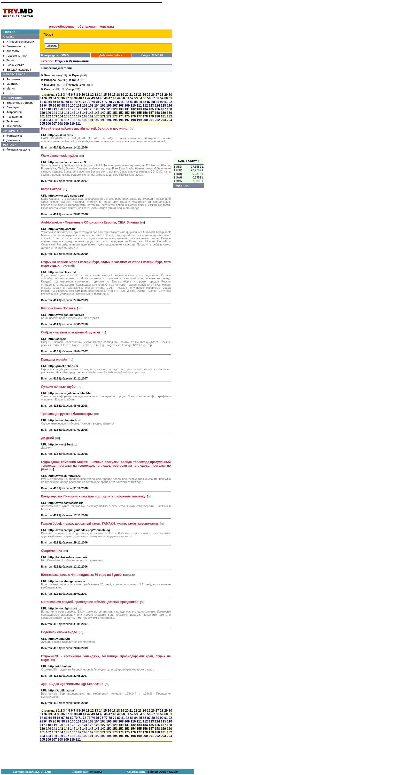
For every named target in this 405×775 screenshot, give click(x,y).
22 (135, 94)
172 (109, 116)
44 (97, 98)
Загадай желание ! (18, 69)
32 (46, 98)
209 (66, 123)
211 (78, 123)
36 (63, 98)
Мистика (12, 83)
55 (144, 98)
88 (153, 102)
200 (145, 120)
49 (118, 98)
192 (96, 120)
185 (54, 120)
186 (60, 120)
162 (48, 116)
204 (169, 120)
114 (157, 105)
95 (50, 105)
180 (157, 116)
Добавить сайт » (110, 55)
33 (50, 98)
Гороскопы (13, 55)
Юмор (69, 89)
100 (72, 105)
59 (161, 98)
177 (139, 116)
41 (84, 98)
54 (140, 98)
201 (151, 120)
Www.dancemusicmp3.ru (59, 156)
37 (67, 98)
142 (60, 113)
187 (66, 120)
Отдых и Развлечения (72, 61)
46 (105, 98)
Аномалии (13, 79)
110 (133, 105)
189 (78, 120)
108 (121, 105)
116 (169, 105)
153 (127, 113)
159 (163, 113)
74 (93, 102)
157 (151, 113)
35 (58, 98)
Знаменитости (15, 46)
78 (110, 102)
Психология (14, 116)
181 (163, 116)
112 (145, 105)
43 (93, 98)
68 (67, 102)
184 (48, 120)
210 (72, 123)
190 (84, 120)
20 (126, 94)
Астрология (14, 112)
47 (110, 98)
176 (133, 116)
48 (114, 98)
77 (105, 102)
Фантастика (14, 135)
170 (96, 116)
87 (149, 102)
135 (151, 109)
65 (54, 102)
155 (139, 113)
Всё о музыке (15, 64)
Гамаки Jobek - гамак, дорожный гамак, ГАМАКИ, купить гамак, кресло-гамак (99, 523)
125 (90, 109)
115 (163, 105)
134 (145, 109)
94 (46, 105)
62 (41, 102)
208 (60, 123)
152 (120, 113)
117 (42, 109)
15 (105, 94)
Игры (76, 75)
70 (75, 102)
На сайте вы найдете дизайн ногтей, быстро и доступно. (84, 128)
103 (91, 105)
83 (131, 102)
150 (109, 113)
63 (46, 102)
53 (136, 98)
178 (145, 116)
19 (122, 94)
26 (152, 94)
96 (54, 105)
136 (157, 109)
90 (161, 102)
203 (163, 120)
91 (166, 102)
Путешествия (75, 84)
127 (102, 109)
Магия (10, 88)
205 (42, 123)
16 (109, 94)
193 (102, 120)
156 (145, 113)
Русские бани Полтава (58, 308)
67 (63, 102)
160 (169, 113)
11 (87, 94)
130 (120, 109)
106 (109, 105)
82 (127, 102)
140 (48, 113)
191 (90, 120)
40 (80, 98)
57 (153, 98)
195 (115, 120)
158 (157, 113)
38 (71, 98)
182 (169, 116)
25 (148, 94)
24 (144, 94)
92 (170, 102)
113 (151, 105)
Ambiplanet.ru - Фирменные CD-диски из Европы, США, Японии (90, 222)
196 (120, 120)
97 (58, 105)
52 (131, 98)
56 (149, 98)
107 (115, 105)
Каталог (47, 61)
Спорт (48, 89)
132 (133, 109)
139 (42, 113)
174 (120, 116)
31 (41, 98)
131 (127, 109)
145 (78, 113)
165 (66, 116)
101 (78, 105)
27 (157, 94)
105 (102, 105)
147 (90, 113)
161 (42, 116)
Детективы (13, 140)
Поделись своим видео (59, 632)
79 (114, 102)
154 (133, 113)
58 (157, 98)
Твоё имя (12, 121)
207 (54, 123)
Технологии (13, 126)
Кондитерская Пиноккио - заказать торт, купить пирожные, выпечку (93, 496)
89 (157, 102)
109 (127, 105)
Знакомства (52, 75)
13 (96, 94)
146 (84, 113)
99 (67, 105)
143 (66, 113)
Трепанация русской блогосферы (67, 414)
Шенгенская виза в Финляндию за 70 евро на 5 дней (81, 575)
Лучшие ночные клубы (58, 387)
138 (169, 109)
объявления (86, 26)
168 (84, 116)
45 (101, 98)
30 (170, 94)
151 (115, 113)
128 (109, 109)
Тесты (10, 60)
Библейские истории (20, 102)
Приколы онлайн (54, 359)
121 (66, 109)
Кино (75, 79)
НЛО (9, 93)
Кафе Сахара (51, 189)
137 (163, 109)
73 (88, 102)
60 (166, 98)
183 (42, 120)
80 (118, 102)
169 (90, 116)
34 (54, 98)
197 (127, 120)
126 (96, 109)
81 (123, 102)
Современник (51, 551)
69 (71, 102)
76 (101, 102)
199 (139, 120)
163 (54, 116)
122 (72, 109)
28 (161, 94)
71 (80, 102)
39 (75, 98)
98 (63, 105)
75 (97, 102)
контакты (107, 26)
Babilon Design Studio (162, 771)
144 (72, 113)
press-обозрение (61, 26)
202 (157, 120)
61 (170, 98)
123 (78, 109)
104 (96, 105)
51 (127, 98)
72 (84, 102)
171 (102, 116)
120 (60, 109)
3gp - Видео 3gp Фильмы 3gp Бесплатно (72, 684)
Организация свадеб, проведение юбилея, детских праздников (89, 602)
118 (48, 109)
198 (133, 120)
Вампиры (12, 107)
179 (151, 116)
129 (115, 109)
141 (54, 113)
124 (84, 109)
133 (139, 109)
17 (113, 94)
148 (96, 113)
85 (140, 102)
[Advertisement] (188, 80)
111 (139, 105)
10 (83, 94)
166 (72, 116)
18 (118, 94)
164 (60, 116)
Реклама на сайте (18, 149)
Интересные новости (20, 41)
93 (41, 105)
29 (166, 94)
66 (58, 102)
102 (84, 105)
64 (50, 102)
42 (88, 98)
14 (100, 94)
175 (127, 116)
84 (136, 102)
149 (102, 113)
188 (72, 120)
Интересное (52, 79)
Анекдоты (12, 51)
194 (109, 120)
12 (92, 94)
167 (78, 116)
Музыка (49, 84)
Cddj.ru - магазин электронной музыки (70, 332)
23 (140, 94)
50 (123, 98)
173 (115, 116)
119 (54, 109)
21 (131, 94)
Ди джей (47, 438)
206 (48, 123)
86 (144, 102)
